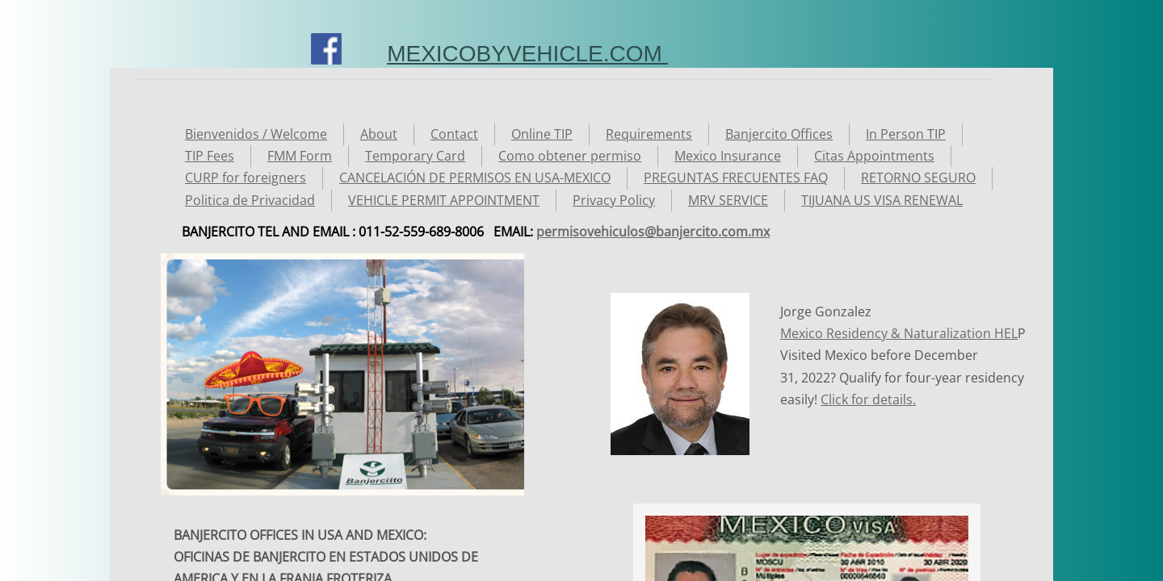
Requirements (649, 134)
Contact (454, 134)
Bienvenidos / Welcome (256, 134)
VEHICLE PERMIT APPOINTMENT (444, 200)
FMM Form (299, 156)
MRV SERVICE (728, 200)
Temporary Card (415, 156)
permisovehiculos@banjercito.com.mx (653, 231)
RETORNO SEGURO (918, 177)
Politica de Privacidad (250, 200)
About (378, 134)
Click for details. (868, 399)
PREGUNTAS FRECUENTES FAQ (736, 177)
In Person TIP (906, 134)
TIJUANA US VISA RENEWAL (882, 200)
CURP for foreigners (245, 177)
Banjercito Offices (779, 134)
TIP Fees (209, 156)
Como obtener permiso (569, 156)
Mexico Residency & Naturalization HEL (899, 333)
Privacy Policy (614, 200)
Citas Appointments (874, 156)
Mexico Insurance (727, 156)
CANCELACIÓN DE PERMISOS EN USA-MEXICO (475, 177)
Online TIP (542, 134)
